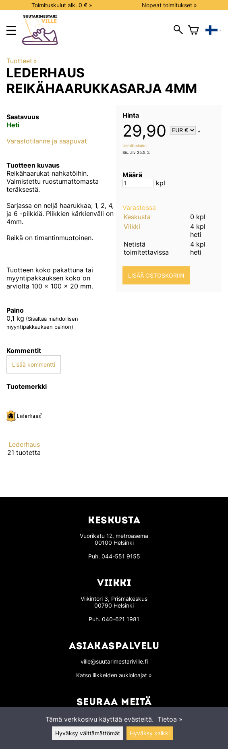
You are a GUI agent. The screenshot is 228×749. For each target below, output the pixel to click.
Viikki (132, 226)
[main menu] (11, 30)
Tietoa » (170, 719)
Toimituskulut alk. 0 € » (61, 5)
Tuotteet (21, 61)
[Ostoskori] (193, 30)
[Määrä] (138, 183)
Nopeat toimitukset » (169, 5)
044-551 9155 (121, 556)
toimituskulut (134, 145)
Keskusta (137, 217)
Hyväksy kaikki (150, 733)
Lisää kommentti (33, 364)
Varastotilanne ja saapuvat (46, 141)
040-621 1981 (120, 619)
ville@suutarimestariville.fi (114, 661)
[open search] (178, 30)
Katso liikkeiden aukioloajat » (114, 675)
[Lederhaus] (24, 433)
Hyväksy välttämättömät (87, 733)
